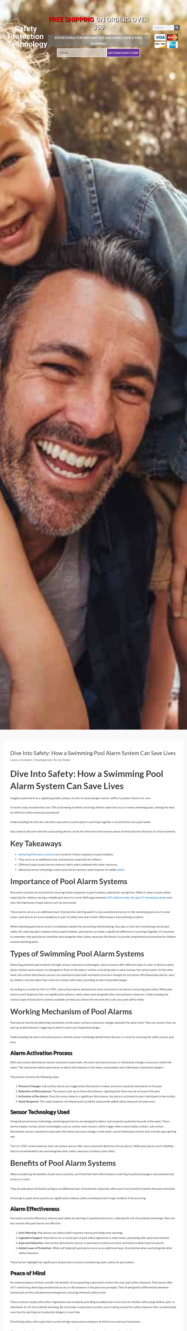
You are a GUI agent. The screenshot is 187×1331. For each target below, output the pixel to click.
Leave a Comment (21, 759)
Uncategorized (43, 759)
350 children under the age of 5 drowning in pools (136, 897)
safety (120, 869)
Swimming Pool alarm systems (36, 854)
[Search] (177, 27)
